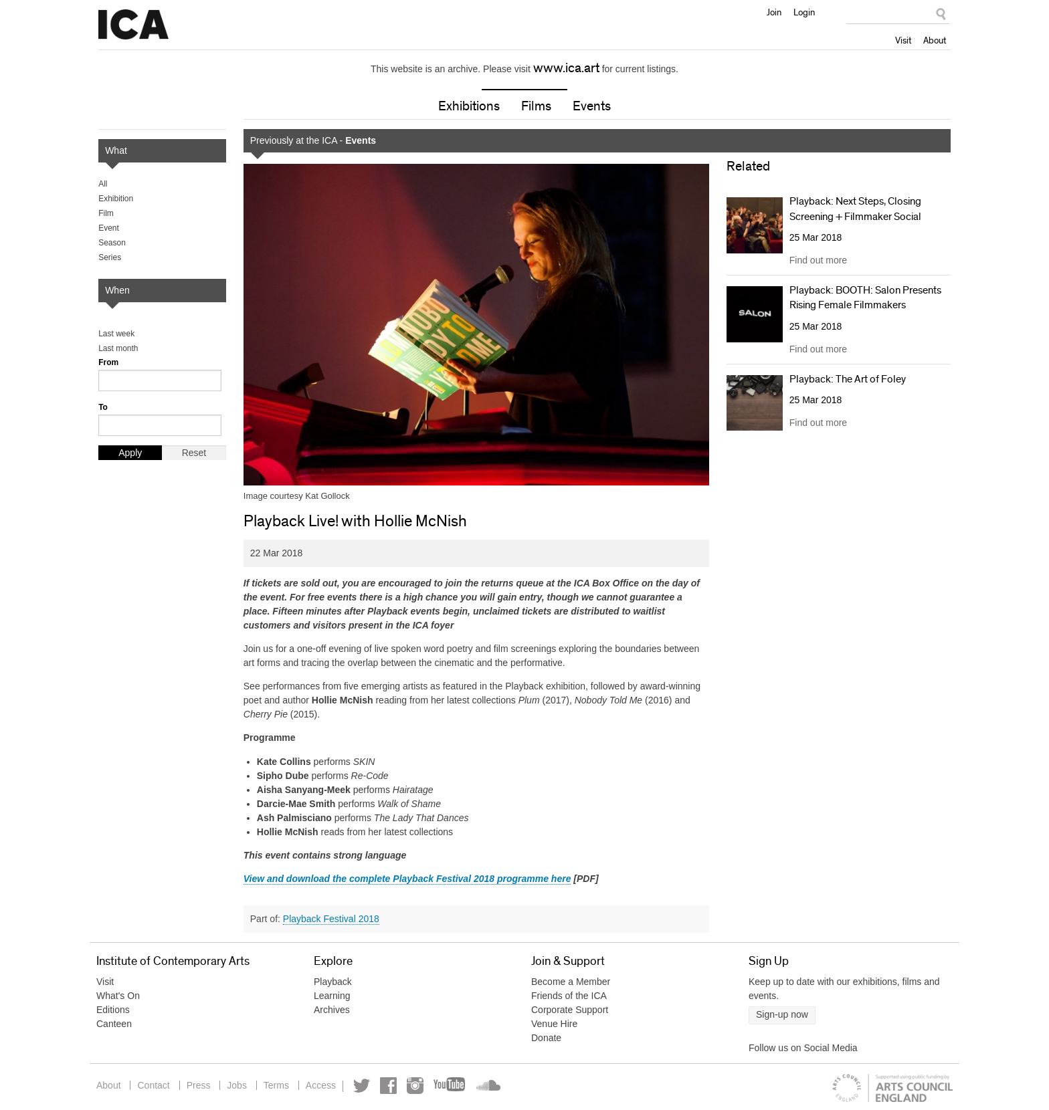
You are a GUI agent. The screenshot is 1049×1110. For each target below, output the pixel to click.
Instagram (415, 1085)
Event (108, 228)
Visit (903, 40)
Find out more (818, 260)
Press (199, 1085)
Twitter (361, 1085)
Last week (116, 333)
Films (536, 106)
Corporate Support (569, 1009)
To (103, 407)
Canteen (114, 1023)
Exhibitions (469, 106)
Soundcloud (487, 1085)
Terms (276, 1085)
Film (106, 213)
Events (592, 106)
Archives (332, 1009)
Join (774, 12)
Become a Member (570, 981)
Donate (546, 1037)
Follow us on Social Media (803, 1047)
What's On (118, 995)
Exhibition (115, 198)
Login (804, 12)
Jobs (237, 1085)
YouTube (450, 1085)
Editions (113, 1009)
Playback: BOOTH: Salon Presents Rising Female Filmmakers (865, 297)
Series (109, 257)
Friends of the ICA (569, 995)
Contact (153, 1085)
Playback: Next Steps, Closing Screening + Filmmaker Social (855, 208)
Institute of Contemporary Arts (133, 24)
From (108, 362)
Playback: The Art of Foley (847, 379)
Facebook (388, 1085)
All (102, 184)
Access (321, 1085)
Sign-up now (782, 1014)
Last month (118, 348)
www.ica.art (566, 68)
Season (112, 242)
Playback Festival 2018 (331, 918)
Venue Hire (554, 1023)
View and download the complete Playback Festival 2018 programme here (407, 878)
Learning (332, 995)
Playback (333, 981)
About (934, 40)
